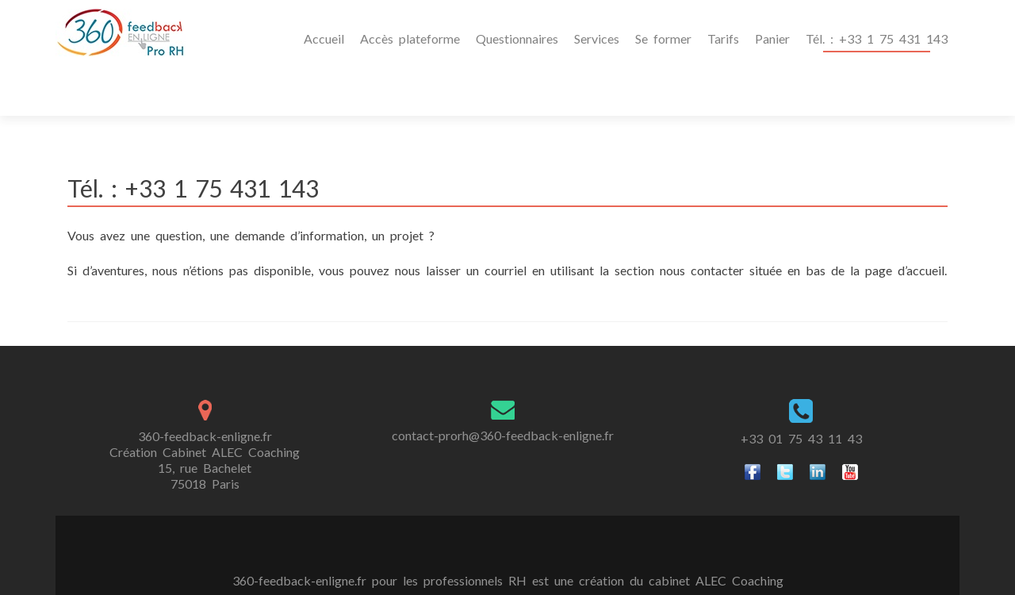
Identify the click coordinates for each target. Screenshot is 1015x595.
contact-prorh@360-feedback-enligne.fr (503, 387)
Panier (772, 38)
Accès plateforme (410, 38)
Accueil (324, 38)
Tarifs (723, 38)
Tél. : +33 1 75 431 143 (877, 38)
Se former (663, 38)
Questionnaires (517, 38)
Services (596, 38)
